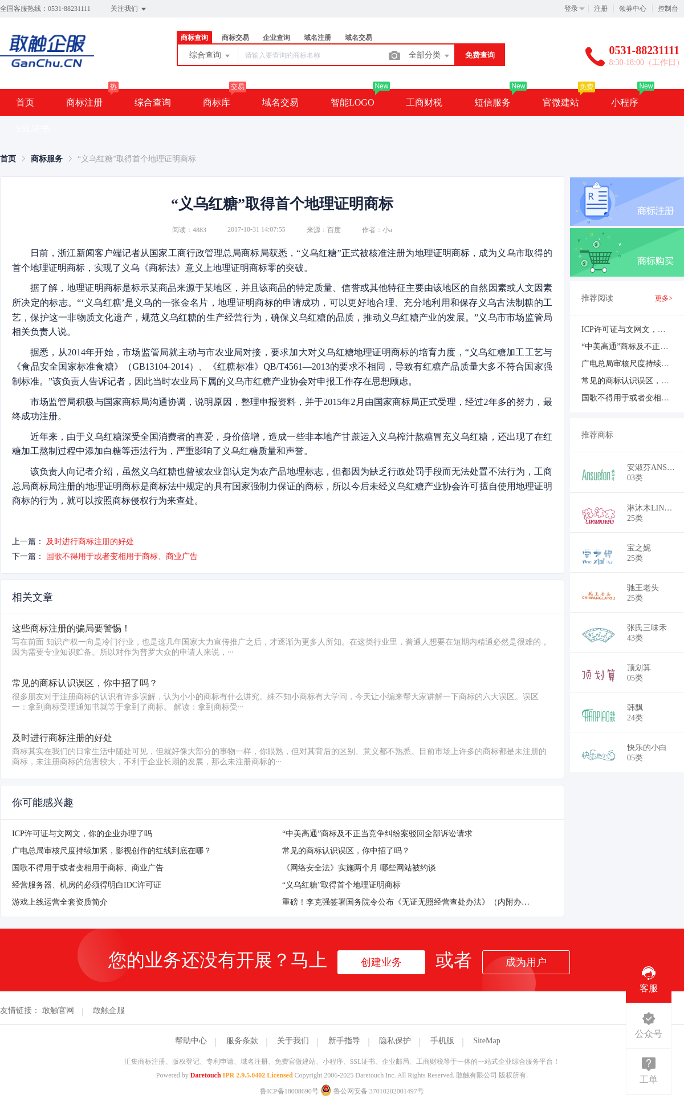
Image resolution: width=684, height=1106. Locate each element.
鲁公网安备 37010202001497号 (372, 1091)
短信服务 (492, 102)
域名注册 (317, 38)
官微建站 (561, 102)
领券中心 (632, 9)
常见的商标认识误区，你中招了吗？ (346, 850)
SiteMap (486, 1040)
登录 (571, 9)
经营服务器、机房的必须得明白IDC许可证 (86, 885)
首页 (25, 102)
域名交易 (358, 38)
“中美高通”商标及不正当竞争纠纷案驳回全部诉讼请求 (377, 833)
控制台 (668, 9)
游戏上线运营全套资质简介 (60, 902)
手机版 (442, 1040)
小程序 (624, 102)
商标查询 (194, 38)
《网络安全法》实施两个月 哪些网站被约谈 (359, 868)
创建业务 (381, 962)
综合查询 (210, 56)
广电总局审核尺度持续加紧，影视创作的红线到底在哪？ (111, 850)
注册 (601, 9)
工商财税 (424, 102)
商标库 (216, 102)
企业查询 (276, 38)
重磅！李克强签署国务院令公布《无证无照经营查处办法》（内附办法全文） (417, 902)
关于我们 (293, 1040)
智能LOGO (352, 102)
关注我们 (129, 9)
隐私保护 (395, 1040)
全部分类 (430, 56)
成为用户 (526, 962)
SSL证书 (33, 128)
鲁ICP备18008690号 (289, 1091)
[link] (8, 159)
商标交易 (235, 38)
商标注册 (84, 102)
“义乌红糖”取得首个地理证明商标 (341, 885)
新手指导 (344, 1040)
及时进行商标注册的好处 (90, 541)
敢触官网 (58, 1010)
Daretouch (205, 1075)
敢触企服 (109, 1010)
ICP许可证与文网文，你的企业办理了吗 (82, 833)
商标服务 (47, 159)
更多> (664, 298)
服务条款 (242, 1040)
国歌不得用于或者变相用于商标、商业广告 (122, 556)
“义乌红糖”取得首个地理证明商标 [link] (137, 159)
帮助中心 (191, 1040)
